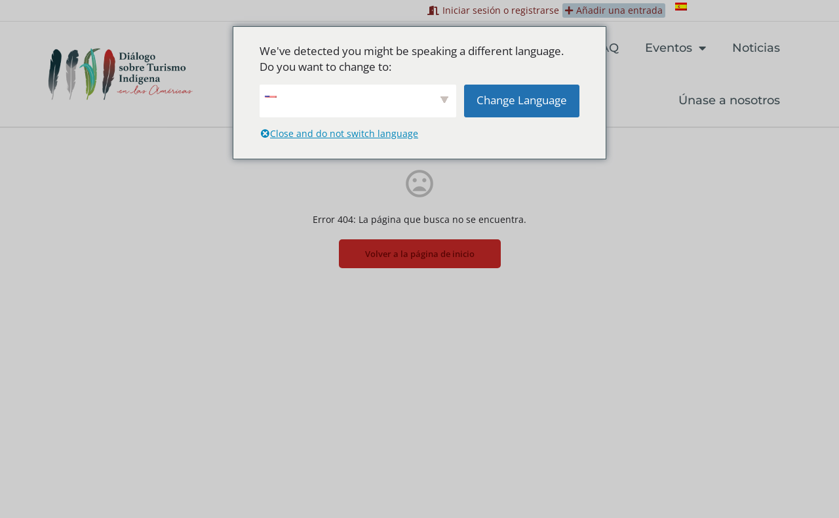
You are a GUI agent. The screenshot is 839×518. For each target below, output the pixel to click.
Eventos (675, 47)
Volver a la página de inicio (420, 254)
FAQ (606, 48)
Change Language (522, 100)
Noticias (756, 48)
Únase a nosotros (729, 100)
